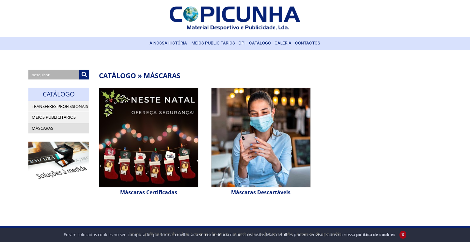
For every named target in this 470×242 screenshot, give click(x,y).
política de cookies (375, 237)
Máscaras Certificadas (148, 192)
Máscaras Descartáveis (260, 192)
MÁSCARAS (162, 75)
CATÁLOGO (117, 75)
